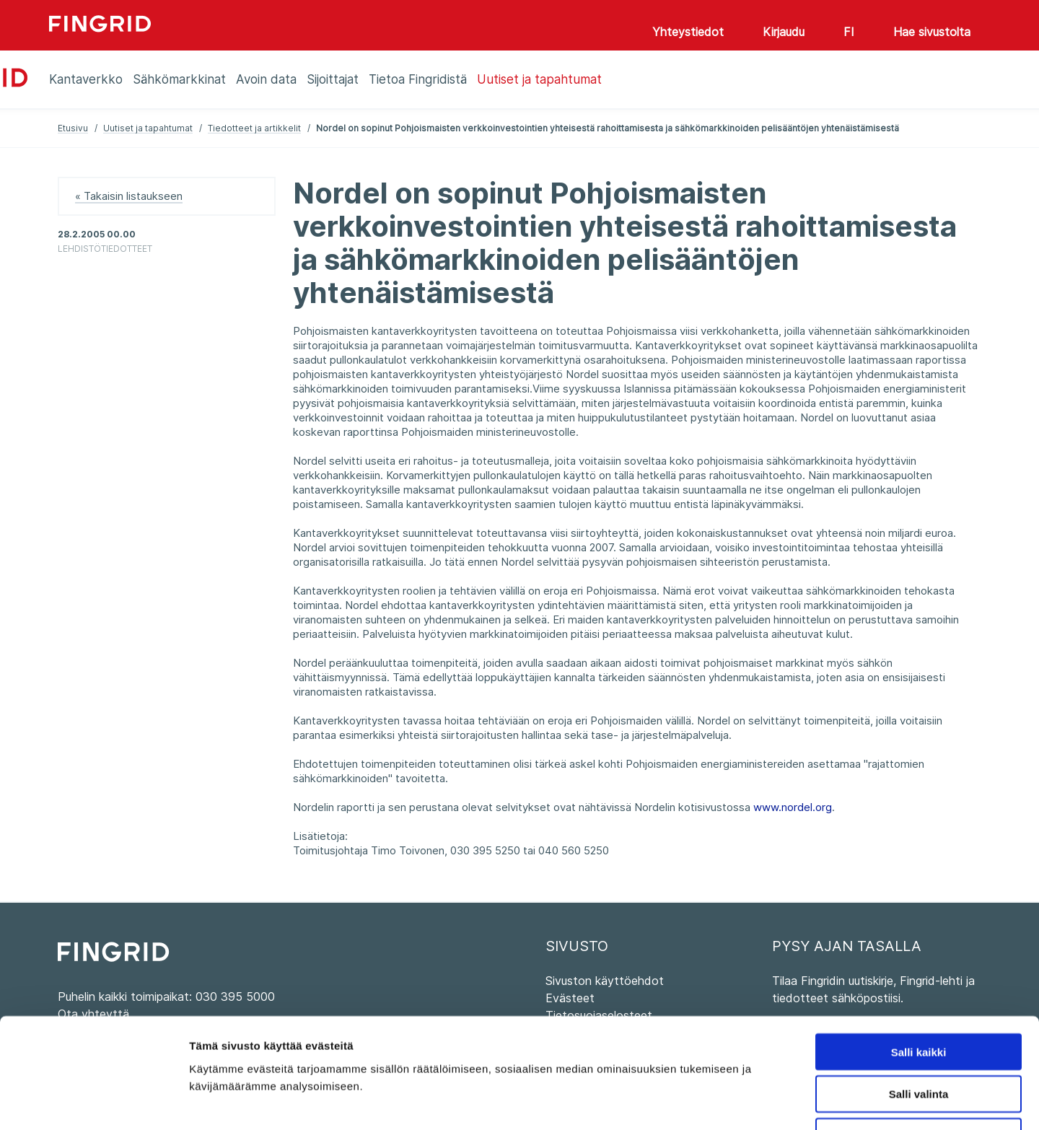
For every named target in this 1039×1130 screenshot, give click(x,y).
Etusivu (73, 128)
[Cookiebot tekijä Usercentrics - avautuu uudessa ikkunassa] (93, 1102)
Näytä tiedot (771, 1101)
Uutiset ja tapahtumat (148, 128)
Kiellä (918, 1038)
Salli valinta (919, 995)
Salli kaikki (919, 953)
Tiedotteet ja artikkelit (254, 128)
